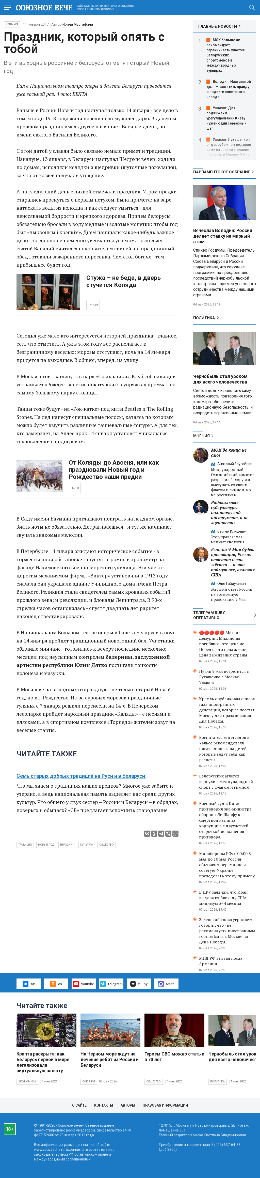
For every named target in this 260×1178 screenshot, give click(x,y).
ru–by (139, 984)
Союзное (88, 1081)
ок (56, 983)
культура (86, 844)
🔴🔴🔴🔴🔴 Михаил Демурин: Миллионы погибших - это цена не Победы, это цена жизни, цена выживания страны (223, 644)
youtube (83, 983)
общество (106, 844)
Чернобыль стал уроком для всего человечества (220, 379)
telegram (111, 983)
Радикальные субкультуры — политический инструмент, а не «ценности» (229, 512)
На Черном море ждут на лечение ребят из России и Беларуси (109, 1059)
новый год (46, 844)
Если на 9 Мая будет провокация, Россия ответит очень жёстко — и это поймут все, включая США (233, 562)
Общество (153, 1081)
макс (166, 984)
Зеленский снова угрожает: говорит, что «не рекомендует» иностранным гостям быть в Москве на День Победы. (227, 931)
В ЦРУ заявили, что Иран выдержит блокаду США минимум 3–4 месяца (223, 897)
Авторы (128, 1105)
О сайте (79, 1105)
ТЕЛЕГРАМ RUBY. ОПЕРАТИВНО (209, 615)
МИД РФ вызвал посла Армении (220, 961)
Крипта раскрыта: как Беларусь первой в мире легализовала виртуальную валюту (43, 1062)
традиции (25, 844)
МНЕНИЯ (201, 436)
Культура (12, 24)
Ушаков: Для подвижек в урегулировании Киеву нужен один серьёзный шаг (226, 118)
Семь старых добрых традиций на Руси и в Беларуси (81, 776)
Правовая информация (165, 1105)
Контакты (103, 1105)
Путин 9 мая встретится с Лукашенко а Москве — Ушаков (224, 676)
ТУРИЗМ (93, 304)
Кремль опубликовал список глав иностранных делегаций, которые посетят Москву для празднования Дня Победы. (227, 710)
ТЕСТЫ (75, 487)
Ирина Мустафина (77, 24)
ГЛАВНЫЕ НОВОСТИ (217, 26)
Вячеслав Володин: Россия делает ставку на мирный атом (222, 236)
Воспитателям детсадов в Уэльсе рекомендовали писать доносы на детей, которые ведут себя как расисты (224, 748)
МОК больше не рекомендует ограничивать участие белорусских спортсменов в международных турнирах (225, 55)
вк (29, 983)
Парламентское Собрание (221, 172)
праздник (67, 844)
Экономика (27, 1081)
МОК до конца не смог (229, 452)
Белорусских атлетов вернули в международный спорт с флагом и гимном (226, 781)
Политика (204, 318)
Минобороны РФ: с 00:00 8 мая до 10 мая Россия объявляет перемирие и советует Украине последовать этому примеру (227, 865)
